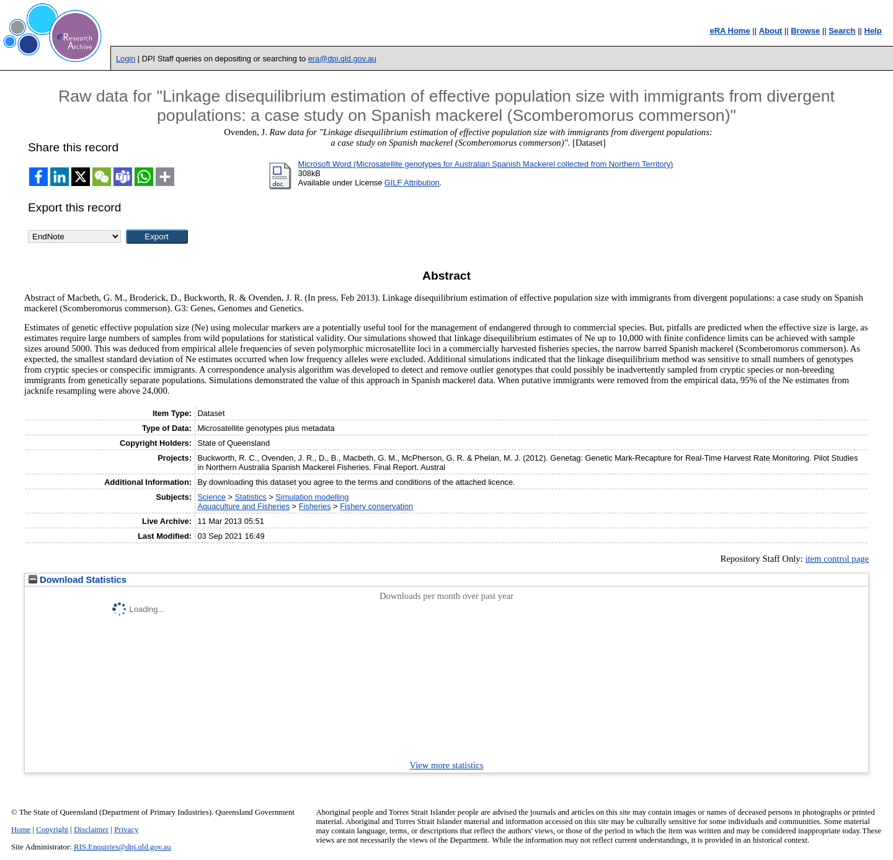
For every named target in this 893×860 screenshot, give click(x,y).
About (771, 30)
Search (842, 30)
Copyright (52, 829)
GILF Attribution (412, 182)
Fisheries (315, 506)
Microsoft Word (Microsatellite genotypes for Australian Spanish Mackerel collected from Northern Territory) (485, 164)
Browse (805, 30)
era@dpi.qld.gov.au (342, 58)
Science (211, 497)
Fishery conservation (376, 506)
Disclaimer (91, 829)
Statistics (251, 497)
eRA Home (729, 30)
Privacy (126, 829)
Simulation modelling (312, 497)
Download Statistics (78, 580)
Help (873, 30)
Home (20, 829)
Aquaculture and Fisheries (243, 506)
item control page (837, 559)
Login (125, 58)
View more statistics (447, 765)
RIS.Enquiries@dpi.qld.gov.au (122, 847)
